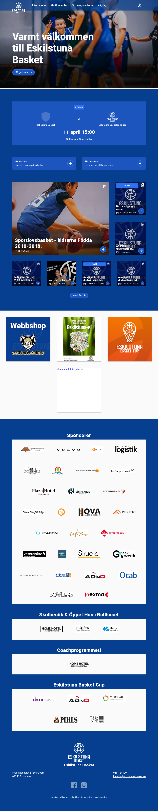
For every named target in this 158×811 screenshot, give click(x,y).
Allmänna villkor (58, 797)
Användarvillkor (72, 797)
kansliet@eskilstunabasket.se (129, 776)
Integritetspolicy (100, 797)
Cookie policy (86, 797)
